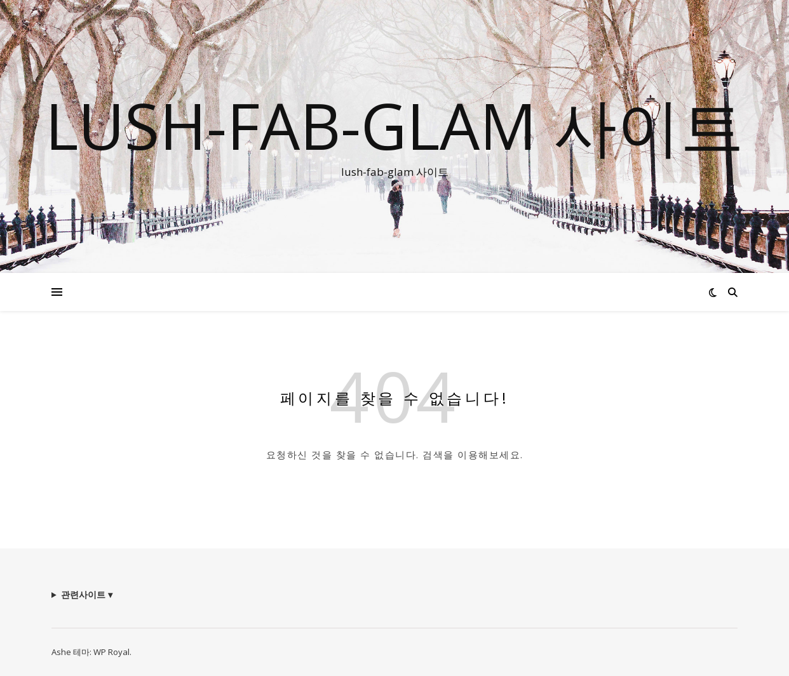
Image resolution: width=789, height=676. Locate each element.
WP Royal (111, 652)
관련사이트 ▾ (86, 594)
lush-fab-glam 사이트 (394, 125)
